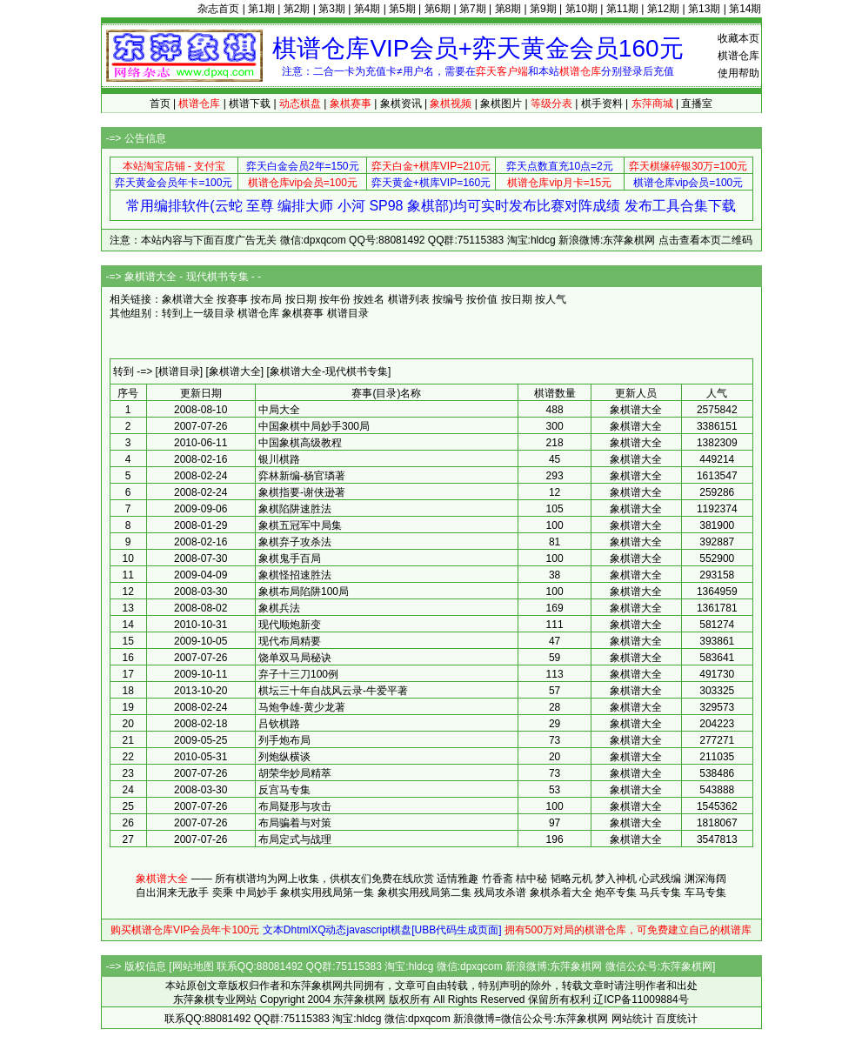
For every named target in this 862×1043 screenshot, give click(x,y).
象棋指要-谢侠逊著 (301, 492)
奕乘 (222, 892)
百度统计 (677, 1019)
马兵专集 (660, 892)
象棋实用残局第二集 (424, 892)
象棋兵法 (279, 608)
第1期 (261, 9)
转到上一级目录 (198, 313)
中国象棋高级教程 (300, 443)
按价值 (482, 299)
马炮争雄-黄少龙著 (301, 707)
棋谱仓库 (738, 56)
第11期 (622, 9)
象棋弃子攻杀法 (294, 542)
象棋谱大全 (162, 879)
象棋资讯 (401, 103)
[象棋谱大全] (235, 371)
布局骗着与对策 (294, 823)
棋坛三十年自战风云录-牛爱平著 (333, 691)
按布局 (266, 299)
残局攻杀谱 (500, 892)
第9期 (543, 9)
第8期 (508, 9)
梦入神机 (616, 879)
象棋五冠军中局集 (300, 525)
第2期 (297, 9)
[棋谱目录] (180, 371)
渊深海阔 (705, 879)
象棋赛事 (303, 313)
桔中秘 (531, 879)
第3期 (331, 9)
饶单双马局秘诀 (294, 658)
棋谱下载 (250, 103)
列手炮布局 (284, 740)
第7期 (472, 9)
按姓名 (368, 299)
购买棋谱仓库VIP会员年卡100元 (184, 930)
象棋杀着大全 (561, 892)
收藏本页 (738, 38)
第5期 (402, 9)
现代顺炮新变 (289, 624)
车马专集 (705, 892)
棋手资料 (602, 103)
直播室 (696, 103)
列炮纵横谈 (284, 757)
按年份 (335, 299)
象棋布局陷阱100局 (303, 591)
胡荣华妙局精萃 (294, 773)
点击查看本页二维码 (705, 240)
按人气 (550, 299)
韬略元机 (571, 879)
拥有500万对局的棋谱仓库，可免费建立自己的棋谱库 (628, 930)
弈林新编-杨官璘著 (301, 476)
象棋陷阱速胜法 (294, 509)
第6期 (437, 9)
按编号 (448, 299)
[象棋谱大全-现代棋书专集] (329, 371)
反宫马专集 (284, 790)
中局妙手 (256, 892)
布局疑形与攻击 (294, 806)
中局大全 (279, 410)
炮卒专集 (616, 892)
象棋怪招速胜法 (294, 575)
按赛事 (232, 299)
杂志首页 (218, 9)
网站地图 (193, 966)
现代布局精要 (289, 641)
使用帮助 (738, 73)
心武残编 (660, 879)
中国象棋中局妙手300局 (314, 426)
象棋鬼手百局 (289, 558)
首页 (160, 103)
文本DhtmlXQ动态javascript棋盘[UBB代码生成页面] (382, 930)
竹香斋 (497, 879)
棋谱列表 (409, 299)
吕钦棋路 (279, 724)
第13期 (704, 9)
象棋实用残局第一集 (327, 892)
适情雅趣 (457, 879)
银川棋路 (279, 459)
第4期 (367, 9)
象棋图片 (501, 103)
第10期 (581, 9)
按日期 (301, 299)
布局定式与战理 (294, 839)
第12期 (663, 9)
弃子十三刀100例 (298, 674)
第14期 (745, 9)
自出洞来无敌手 (172, 892)
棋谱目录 (348, 313)
